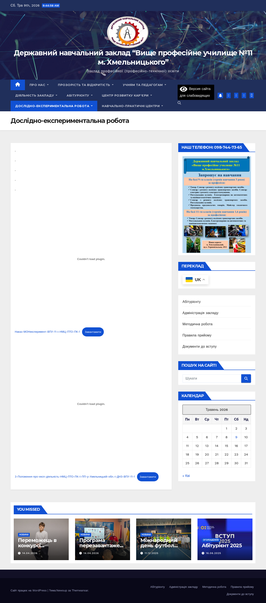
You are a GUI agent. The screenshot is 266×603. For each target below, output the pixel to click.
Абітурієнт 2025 (222, 545)
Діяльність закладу (36, 95)
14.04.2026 (29, 553)
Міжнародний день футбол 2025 (158, 545)
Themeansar (80, 590)
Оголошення (211, 540)
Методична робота (197, 324)
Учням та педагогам (144, 85)
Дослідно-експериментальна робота (54, 106)
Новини (24, 535)
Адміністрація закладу (200, 313)
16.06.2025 (213, 553)
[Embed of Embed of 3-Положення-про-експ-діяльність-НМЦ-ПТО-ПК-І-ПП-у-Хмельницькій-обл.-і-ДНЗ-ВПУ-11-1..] (91, 403)
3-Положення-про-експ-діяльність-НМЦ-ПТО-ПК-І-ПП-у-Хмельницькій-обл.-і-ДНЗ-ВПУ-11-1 (75, 476)
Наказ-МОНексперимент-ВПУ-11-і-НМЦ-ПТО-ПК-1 (47, 331)
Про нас (39, 85)
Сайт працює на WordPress (29, 590)
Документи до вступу (199, 346)
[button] (179, 103)
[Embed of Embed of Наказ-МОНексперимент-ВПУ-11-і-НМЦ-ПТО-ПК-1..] (91, 259)
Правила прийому (196, 335)
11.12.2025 (151, 553)
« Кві (186, 476)
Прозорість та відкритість (86, 85)
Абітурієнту (80, 95)
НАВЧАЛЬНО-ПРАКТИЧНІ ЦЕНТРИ (132, 106)
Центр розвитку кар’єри (127, 95)
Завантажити (93, 331)
